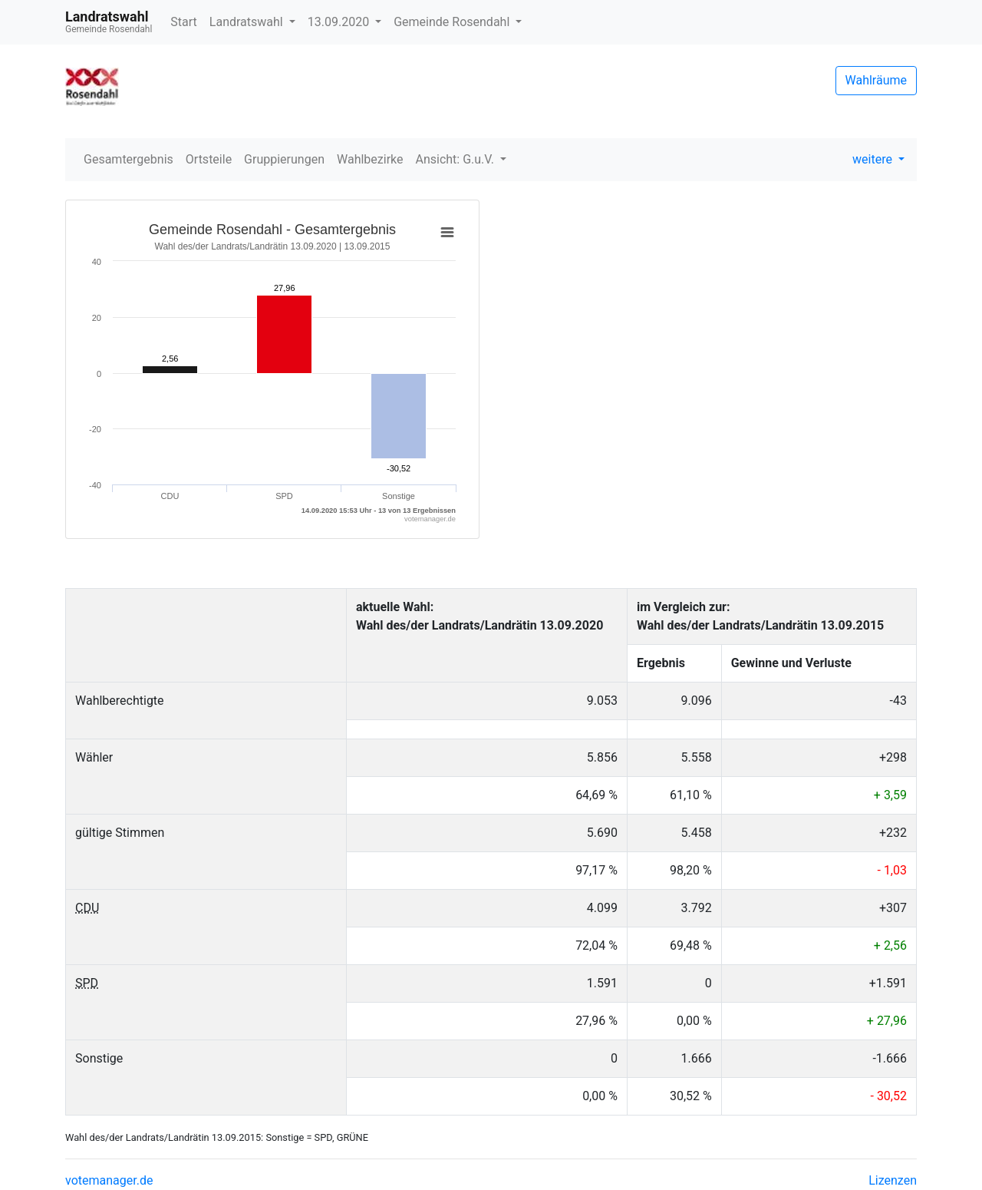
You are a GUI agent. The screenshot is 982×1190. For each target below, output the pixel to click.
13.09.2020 (340, 22)
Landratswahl (247, 22)
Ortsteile (209, 159)
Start (183, 22)
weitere (873, 159)
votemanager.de (109, 1180)
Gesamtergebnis (128, 159)
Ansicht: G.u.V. (455, 159)
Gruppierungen (284, 159)
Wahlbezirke (370, 159)
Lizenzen (892, 1180)
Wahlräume (876, 80)
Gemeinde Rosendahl (453, 22)
